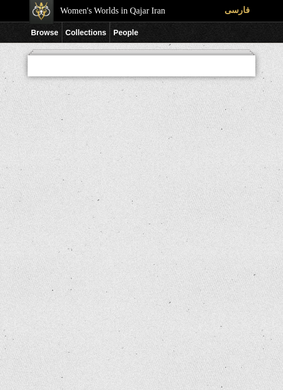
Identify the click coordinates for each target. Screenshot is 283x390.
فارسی (237, 10)
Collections (86, 32)
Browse (45, 32)
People (125, 32)
